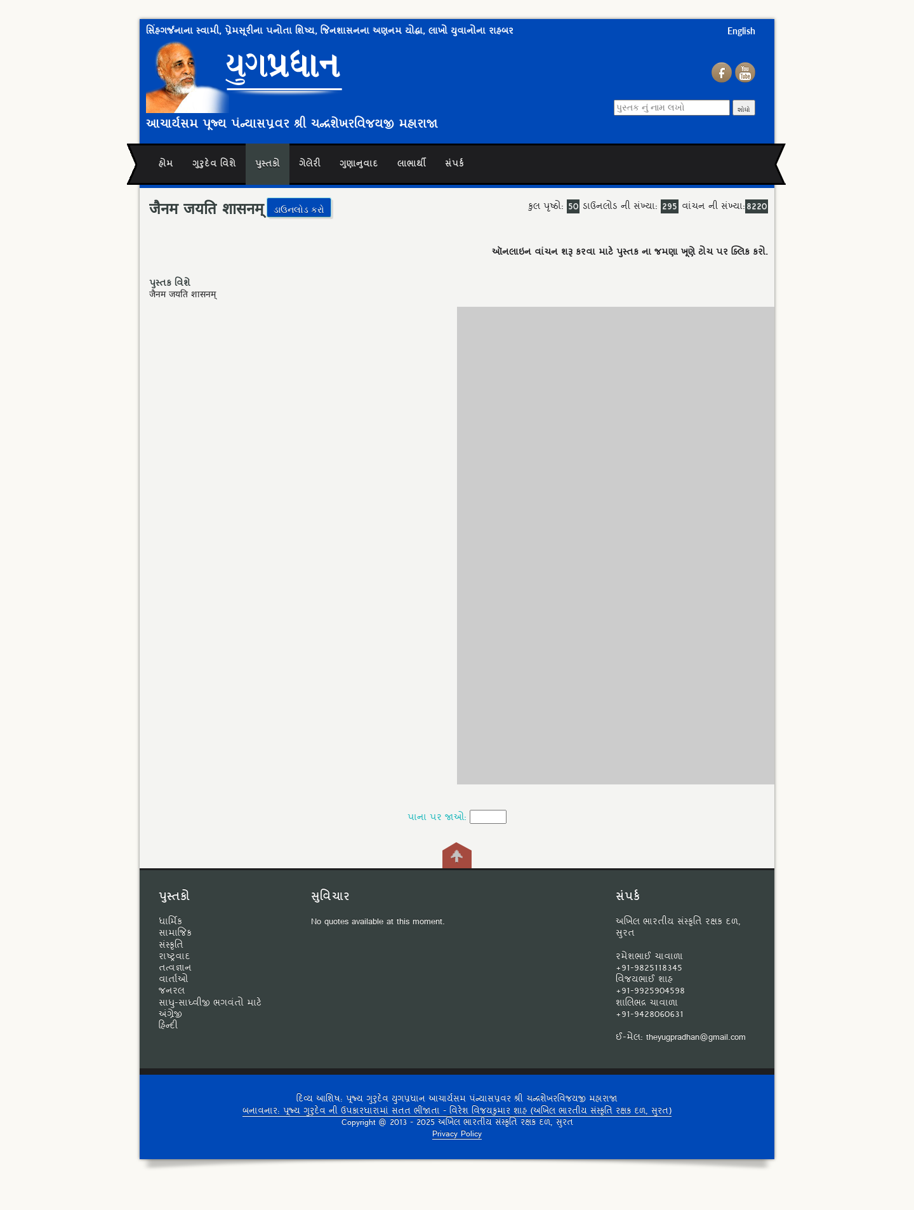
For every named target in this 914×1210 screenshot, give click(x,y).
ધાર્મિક (170, 922)
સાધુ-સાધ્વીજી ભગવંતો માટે (210, 1003)
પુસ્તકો (267, 164)
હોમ (166, 164)
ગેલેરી (310, 164)
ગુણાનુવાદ (359, 164)
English (741, 30)
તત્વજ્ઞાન (175, 968)
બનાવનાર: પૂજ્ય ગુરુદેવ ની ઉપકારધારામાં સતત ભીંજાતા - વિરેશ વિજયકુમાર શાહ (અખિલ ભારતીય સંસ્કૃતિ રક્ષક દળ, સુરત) (457, 1111)
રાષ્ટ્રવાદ (174, 957)
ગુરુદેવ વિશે (214, 164)
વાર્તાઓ (173, 979)
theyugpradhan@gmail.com (696, 1037)
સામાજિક (175, 933)
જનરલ (172, 991)
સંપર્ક (454, 164)
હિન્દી (168, 1026)
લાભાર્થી (411, 164)
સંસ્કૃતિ (171, 945)
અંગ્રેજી (170, 1014)
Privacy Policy (457, 1134)
